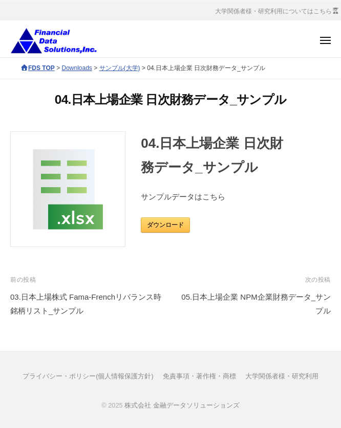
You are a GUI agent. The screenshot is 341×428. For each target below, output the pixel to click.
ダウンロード (165, 225)
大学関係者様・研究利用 (281, 376)
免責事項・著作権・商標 (199, 376)
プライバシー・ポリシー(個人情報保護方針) (88, 376)
